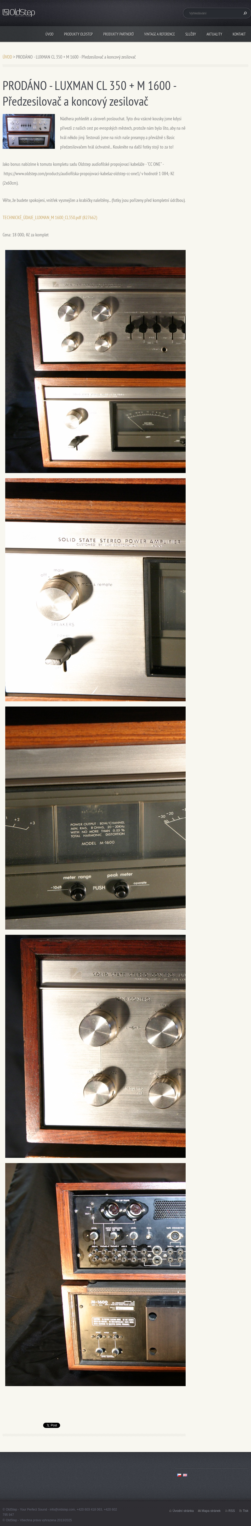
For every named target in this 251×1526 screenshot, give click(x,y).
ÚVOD (49, 34)
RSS (232, 1511)
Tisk (245, 1511)
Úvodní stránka (183, 1511)
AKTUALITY (214, 34)
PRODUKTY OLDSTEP (78, 34)
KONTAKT (239, 34)
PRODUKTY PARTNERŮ (118, 34)
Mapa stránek (211, 1511)
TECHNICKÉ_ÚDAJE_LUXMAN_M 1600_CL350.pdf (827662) (50, 217)
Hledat (244, 13)
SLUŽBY (190, 34)
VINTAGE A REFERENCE (159, 34)
